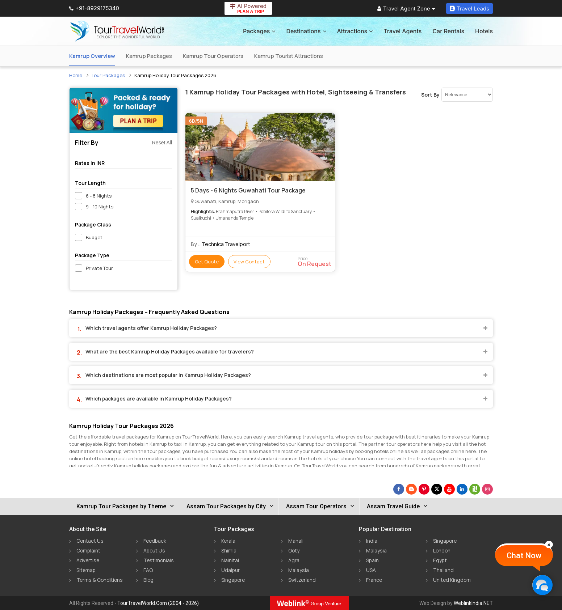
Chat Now (524, 555)
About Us (154, 550)
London (442, 550)
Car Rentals (448, 31)
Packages (259, 31)
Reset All (162, 142)
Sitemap (86, 570)
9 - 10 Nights (99, 206)
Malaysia (298, 570)
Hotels (484, 31)
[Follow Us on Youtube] (449, 489)
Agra (293, 560)
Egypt (440, 560)
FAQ (148, 570)
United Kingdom (452, 579)
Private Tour (99, 268)
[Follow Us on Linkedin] (462, 489)
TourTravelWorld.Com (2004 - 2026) (158, 603)
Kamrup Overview (92, 56)
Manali (295, 540)
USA (371, 570)
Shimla (228, 550)
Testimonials (159, 560)
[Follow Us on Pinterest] (424, 489)
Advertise (88, 560)
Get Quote (207, 261)
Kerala (228, 540)
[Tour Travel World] (117, 31)
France (374, 579)
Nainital (230, 560)
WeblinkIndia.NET (473, 603)
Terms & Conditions (100, 579)
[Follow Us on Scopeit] (474, 489)
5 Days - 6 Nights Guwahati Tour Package (248, 190)
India (371, 540)
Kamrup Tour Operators (213, 56)
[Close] (549, 544)
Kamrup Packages (149, 56)
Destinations (306, 31)
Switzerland (302, 579)
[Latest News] (411, 489)
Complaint (88, 550)
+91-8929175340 (94, 8)
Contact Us (90, 540)
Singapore (233, 579)
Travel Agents (402, 31)
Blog (148, 579)
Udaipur (230, 570)
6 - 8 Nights (99, 195)
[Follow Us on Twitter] (436, 489)
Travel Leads (469, 8)
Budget (94, 237)
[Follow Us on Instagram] (487, 489)
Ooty (294, 550)
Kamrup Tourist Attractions (288, 56)
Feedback (155, 540)
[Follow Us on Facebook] (398, 489)
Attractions (355, 31)
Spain (372, 560)
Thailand (443, 570)
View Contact (249, 261)
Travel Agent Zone (406, 8)
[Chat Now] (542, 585)
